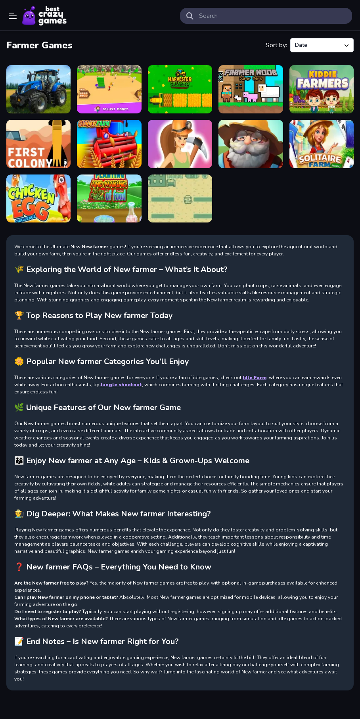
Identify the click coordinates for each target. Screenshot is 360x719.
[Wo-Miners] (180, 144)
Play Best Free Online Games (44, 16)
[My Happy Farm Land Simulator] (109, 89)
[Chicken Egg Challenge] (38, 198)
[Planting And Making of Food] (109, 198)
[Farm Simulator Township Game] (38, 89)
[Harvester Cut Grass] (180, 89)
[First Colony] (38, 144)
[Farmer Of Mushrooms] (180, 198)
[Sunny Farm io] (109, 144)
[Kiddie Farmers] (321, 89)
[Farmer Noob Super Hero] (250, 89)
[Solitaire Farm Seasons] (321, 144)
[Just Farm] (250, 144)
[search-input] (272, 16)
